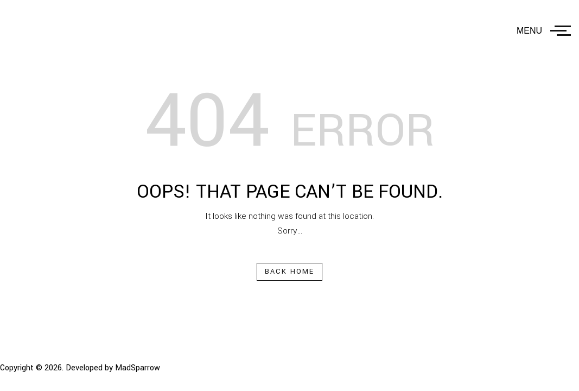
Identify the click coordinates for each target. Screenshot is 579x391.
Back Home (290, 271)
